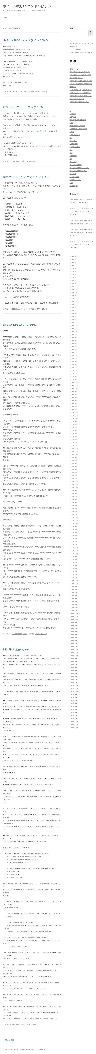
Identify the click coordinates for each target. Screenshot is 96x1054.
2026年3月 (73, 259)
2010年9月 (73, 586)
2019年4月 (73, 343)
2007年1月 (73, 718)
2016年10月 (74, 388)
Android (73, 114)
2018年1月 (73, 367)
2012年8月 (73, 529)
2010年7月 (73, 592)
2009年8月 (73, 625)
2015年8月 (73, 424)
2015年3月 (73, 439)
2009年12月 (74, 613)
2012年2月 (73, 541)
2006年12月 (74, 721)
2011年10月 (74, 553)
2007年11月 (74, 688)
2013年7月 (73, 496)
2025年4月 (73, 268)
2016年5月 (73, 400)
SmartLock (74, 144)
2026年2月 (73, 262)
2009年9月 (73, 622)
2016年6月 (73, 397)
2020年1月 (73, 322)
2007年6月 (73, 703)
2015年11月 (74, 415)
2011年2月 (73, 574)
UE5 (71, 153)
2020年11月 (74, 304)
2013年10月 (74, 487)
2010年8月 (73, 589)
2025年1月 (73, 277)
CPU (71, 123)
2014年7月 (73, 460)
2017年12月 (74, 370)
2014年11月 (74, 451)
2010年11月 (74, 583)
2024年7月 (73, 280)
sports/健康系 (75, 147)
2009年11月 (74, 616)
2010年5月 (73, 598)
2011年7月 (73, 562)
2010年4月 (73, 601)
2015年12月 (74, 412)
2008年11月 (74, 652)
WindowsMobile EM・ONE (79, 168)
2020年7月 (73, 310)
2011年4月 (73, 568)
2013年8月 (73, 493)
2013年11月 (74, 484)
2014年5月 (73, 466)
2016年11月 (74, 385)
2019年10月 (74, 331)
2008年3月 (73, 676)
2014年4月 (73, 469)
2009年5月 (73, 634)
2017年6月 (73, 376)
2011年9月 (73, 556)
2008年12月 (74, 649)
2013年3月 (73, 508)
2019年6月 (73, 337)
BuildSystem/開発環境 (78, 120)
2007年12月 (74, 685)
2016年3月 (73, 406)
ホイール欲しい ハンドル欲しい (27, 6)
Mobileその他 (75, 135)
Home (5, 18)
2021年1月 (73, 298)
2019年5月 (73, 340)
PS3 (71, 138)
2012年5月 (73, 532)
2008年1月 (73, 682)
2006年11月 (74, 724)
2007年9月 (73, 694)
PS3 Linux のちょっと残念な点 (34, 131)
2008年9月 (73, 658)
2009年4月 (73, 637)
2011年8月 (73, 559)
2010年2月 (73, 607)
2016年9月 (73, 391)
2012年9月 (73, 526)
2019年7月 (73, 334)
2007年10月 (74, 691)
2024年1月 (73, 286)
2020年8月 (73, 307)
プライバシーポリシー (10, 1049)
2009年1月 (73, 646)
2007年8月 (73, 697)
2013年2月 (73, 511)
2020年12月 (74, 301)
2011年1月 (73, 577)
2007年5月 (73, 706)
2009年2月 (73, 643)
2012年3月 (73, 538)
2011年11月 (74, 550)
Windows (73, 162)
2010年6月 (73, 595)
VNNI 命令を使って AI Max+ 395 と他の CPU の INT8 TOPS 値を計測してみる (80, 75)
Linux (72, 132)
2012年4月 (73, 535)
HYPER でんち (75, 46)
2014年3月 (73, 472)
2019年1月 (73, 352)
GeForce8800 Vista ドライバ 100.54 (26, 40)
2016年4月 (73, 403)
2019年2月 (73, 349)
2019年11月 (74, 328)
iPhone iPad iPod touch (78, 129)
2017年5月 (73, 379)
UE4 (71, 150)
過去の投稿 (8, 1040)
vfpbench (73, 156)
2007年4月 (73, 709)
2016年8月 (73, 394)
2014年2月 (73, 475)
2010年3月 (73, 604)
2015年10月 (74, 418)
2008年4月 (73, 673)
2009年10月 (74, 619)
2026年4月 (73, 256)
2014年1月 (73, 478)
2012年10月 (74, 523)
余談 (71, 183)
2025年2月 (73, 274)
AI (70, 111)
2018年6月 (73, 361)
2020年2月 (73, 319)
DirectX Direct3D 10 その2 (20, 324)
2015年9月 (73, 421)
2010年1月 (73, 610)
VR (71, 159)
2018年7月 (73, 358)
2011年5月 (73, 565)
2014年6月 (73, 463)
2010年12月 (74, 580)
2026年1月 (73, 265)
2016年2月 (73, 409)
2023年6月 (73, 295)
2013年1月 (73, 514)
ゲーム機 (73, 174)
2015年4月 (73, 436)
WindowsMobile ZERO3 (78, 171)
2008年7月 (73, 664)
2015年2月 (73, 442)
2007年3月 (73, 712)
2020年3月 (73, 316)
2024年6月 (73, 283)
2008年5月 (73, 670)
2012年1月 (73, 544)
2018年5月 (73, 364)
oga (71, 214)
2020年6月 (73, 313)
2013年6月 (73, 499)
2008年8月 (73, 661)
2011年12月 (74, 547)
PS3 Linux (15, 161)
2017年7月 (73, 373)
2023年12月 (74, 289)
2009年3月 (73, 640)
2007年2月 (73, 715)
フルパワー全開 (75, 49)
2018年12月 (74, 355)
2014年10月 (74, 454)
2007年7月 (73, 700)
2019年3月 (73, 346)
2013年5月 (73, 502)
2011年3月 (73, 571)
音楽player (74, 186)
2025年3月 (73, 271)
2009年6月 (73, 631)
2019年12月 (74, 325)
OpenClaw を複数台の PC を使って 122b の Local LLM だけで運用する (81, 84)
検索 (71, 28)
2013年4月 (73, 505)
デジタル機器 (74, 177)
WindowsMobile (76, 165)
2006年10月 (74, 727)
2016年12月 (74, 382)
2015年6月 (73, 430)
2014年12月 (74, 448)
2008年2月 (73, 679)
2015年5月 (73, 433)
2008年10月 (74, 655)
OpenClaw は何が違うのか (79, 102)
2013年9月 (73, 490)
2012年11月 (74, 520)
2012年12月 (74, 517)
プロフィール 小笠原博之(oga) (81, 52)
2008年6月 (73, 667)
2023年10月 (74, 292)
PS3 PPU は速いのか (16, 649)
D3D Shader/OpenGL (19, 91)
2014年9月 (73, 457)
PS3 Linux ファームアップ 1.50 (23, 107)
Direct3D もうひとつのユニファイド (26, 177)
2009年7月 (73, 628)
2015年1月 (73, 445)
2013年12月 (74, 481)
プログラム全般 (75, 180)
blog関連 (73, 117)
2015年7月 (73, 427)
